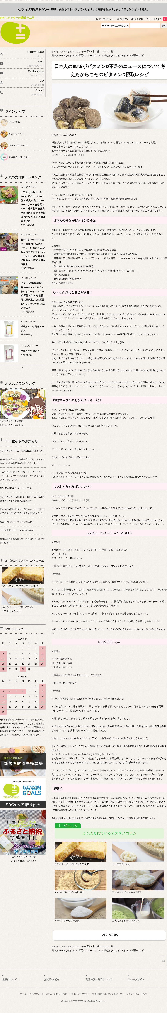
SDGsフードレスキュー (20, 157)
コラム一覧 (107, 51)
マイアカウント (106, 19)
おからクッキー (16, 134)
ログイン (124, 19)
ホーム (23, 994)
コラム (49, 994)
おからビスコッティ (18, 145)
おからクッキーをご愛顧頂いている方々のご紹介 (23, 421)
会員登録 (139, 19)
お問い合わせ (60, 994)
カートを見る (158, 19)
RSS (137, 994)
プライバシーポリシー (79, 994)
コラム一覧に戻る (109, 935)
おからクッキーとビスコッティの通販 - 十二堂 (75, 51)
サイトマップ (126, 994)
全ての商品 (14, 122)
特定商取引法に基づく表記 (105, 994)
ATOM (144, 994)
